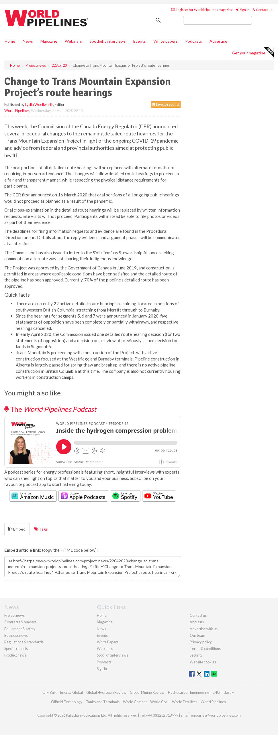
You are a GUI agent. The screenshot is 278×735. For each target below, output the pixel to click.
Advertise (218, 41)
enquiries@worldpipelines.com (216, 715)
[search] (217, 20)
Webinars (73, 41)
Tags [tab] (41, 529)
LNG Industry (223, 692)
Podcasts (193, 41)
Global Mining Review (147, 692)
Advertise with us (204, 628)
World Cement (135, 701)
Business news (16, 635)
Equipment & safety (20, 628)
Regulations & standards (24, 642)
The (50, 409)
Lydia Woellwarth (39, 104)
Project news (14, 615)
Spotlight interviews (107, 41)
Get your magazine (252, 52)
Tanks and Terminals (103, 701)
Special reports (16, 648)
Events (139, 41)
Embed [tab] (17, 529)
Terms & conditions (205, 648)
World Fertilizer (184, 701)
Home (10, 41)
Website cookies (203, 662)
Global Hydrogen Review (106, 692)
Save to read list (165, 104)
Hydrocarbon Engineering (188, 692)
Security (196, 655)
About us (197, 622)
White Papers (107, 642)
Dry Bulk (50, 692)
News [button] (28, 41)
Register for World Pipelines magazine (202, 9)
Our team (197, 635)
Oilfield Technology (67, 701)
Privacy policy (201, 642)
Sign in (242, 9)
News (101, 628)
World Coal (159, 701)
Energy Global (71, 692)
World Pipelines (17, 110)
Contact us (262, 9)
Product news (15, 655)
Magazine (48, 41)
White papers (165, 41)
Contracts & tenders (20, 622)
